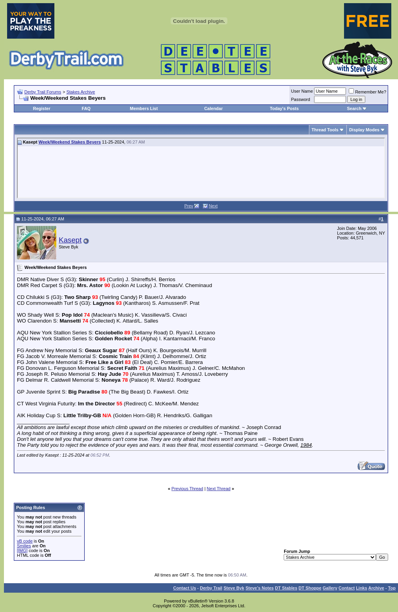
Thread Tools (325, 129)
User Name (302, 91)
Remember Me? (367, 92)
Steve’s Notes (259, 588)
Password (300, 99)
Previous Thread (187, 488)
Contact (346, 588)
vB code (25, 541)
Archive (376, 588)
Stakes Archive (80, 92)
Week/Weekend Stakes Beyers (70, 142)
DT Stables (286, 588)
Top (392, 588)
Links (361, 588)
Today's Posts (284, 108)
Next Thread (219, 488)
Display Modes (364, 129)
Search (354, 108)
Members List (144, 108)
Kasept (70, 240)
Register (41, 108)
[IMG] (22, 550)
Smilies (24, 545)
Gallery (330, 588)
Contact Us (184, 588)
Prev (188, 205)
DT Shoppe (310, 588)
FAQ (86, 108)
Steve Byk (233, 588)
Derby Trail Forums (42, 92)
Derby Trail (211, 588)
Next (213, 205)
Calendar (213, 108)
